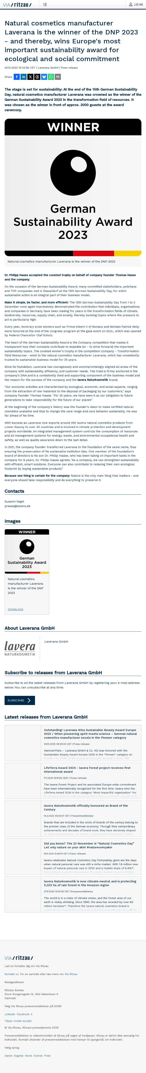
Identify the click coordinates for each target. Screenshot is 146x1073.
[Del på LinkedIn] (24, 77)
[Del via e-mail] (58, 77)
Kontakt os (12, 974)
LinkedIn (10, 1014)
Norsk (28, 1055)
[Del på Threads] (37, 77)
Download (15, 609)
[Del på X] (30, 77)
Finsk (47, 1055)
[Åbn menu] (46, 4)
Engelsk (18, 1055)
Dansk (8, 1055)
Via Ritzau (71, 974)
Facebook (23, 1014)
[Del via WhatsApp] (51, 77)
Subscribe (20, 700)
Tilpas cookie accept (18, 1020)
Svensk (38, 1055)
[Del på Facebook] (17, 77)
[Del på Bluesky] (44, 77)
